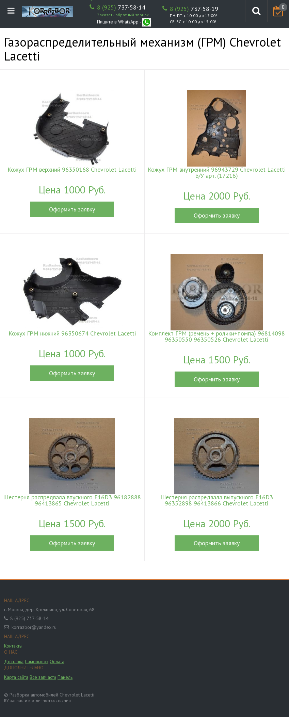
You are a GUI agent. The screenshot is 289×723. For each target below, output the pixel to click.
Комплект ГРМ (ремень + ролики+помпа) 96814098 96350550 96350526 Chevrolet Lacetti (216, 336)
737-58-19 (194, 9)
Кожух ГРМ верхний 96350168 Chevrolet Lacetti (72, 170)
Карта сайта (16, 677)
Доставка (13, 661)
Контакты (13, 646)
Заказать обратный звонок (123, 14)
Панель (65, 677)
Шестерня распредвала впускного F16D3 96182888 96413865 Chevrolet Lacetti (72, 500)
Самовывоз (36, 661)
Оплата (57, 661)
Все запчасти (43, 677)
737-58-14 (121, 7)
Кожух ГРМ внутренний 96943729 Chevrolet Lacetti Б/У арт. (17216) (217, 173)
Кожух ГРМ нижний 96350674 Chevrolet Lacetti (72, 333)
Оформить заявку (72, 209)
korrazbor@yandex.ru (34, 627)
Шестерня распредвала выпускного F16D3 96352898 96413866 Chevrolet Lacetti (216, 500)
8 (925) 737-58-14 (29, 618)
